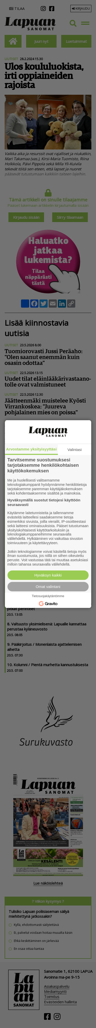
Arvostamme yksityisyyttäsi (31, 449)
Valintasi (75, 449)
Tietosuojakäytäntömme (48, 596)
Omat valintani (48, 586)
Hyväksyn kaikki (48, 575)
